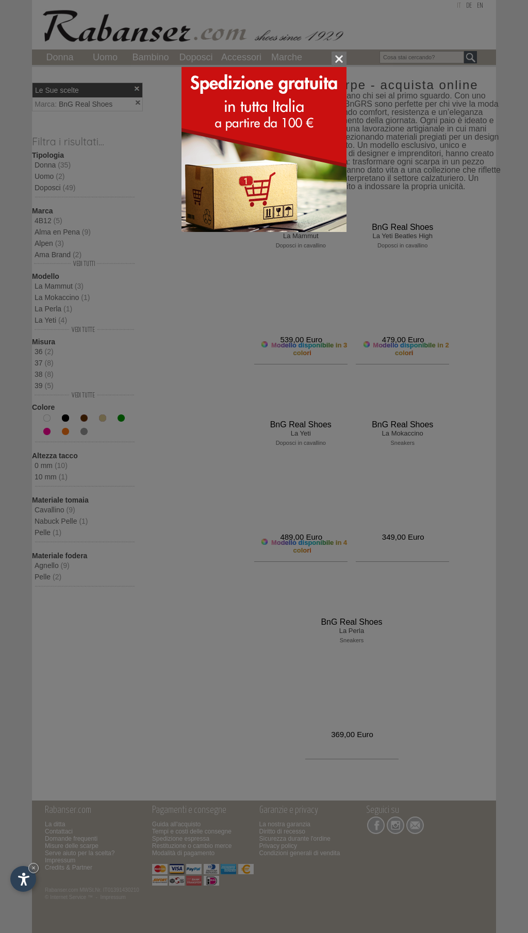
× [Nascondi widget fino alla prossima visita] (33, 868)
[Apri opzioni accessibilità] (23, 879)
